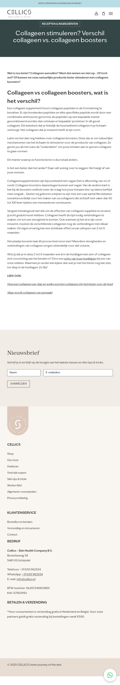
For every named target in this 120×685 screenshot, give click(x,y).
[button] (111, 13)
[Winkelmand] (103, 13)
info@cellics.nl (26, 579)
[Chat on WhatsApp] (110, 675)
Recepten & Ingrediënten (60, 24)
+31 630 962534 (32, 574)
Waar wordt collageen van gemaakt (29, 293)
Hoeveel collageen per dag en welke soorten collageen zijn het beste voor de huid (60, 284)
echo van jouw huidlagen (80, 259)
